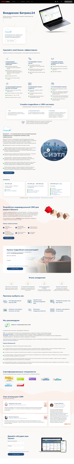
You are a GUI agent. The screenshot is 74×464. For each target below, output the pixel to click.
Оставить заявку (8, 172)
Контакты (28, 1)
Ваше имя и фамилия (11, 255)
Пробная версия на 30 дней (47, 197)
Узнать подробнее (10, 40)
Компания (13, 1)
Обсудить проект (68, 1)
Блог (32, 1)
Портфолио (23, 1)
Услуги (18, 1)
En (61, 1)
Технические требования (34, 197)
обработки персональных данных (23, 451)
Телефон (9, 260)
